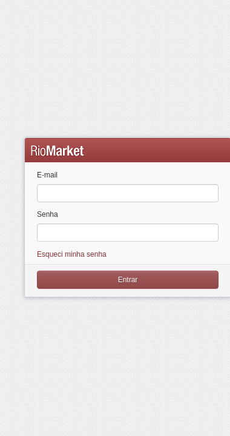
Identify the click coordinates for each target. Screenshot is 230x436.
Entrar (128, 280)
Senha (47, 214)
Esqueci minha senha (72, 254)
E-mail (47, 175)
